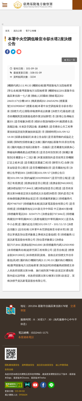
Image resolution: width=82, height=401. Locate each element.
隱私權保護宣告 (12, 365)
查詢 (77, 5)
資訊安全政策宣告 (45, 365)
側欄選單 (4, 5)
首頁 (7, 30)
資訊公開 (17, 30)
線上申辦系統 (62, 365)
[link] (7, 52)
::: (2, 2)
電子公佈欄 (31, 30)
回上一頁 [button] (71, 59)
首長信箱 (9, 369)
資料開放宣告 (28, 365)
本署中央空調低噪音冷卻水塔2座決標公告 (40, 41)
